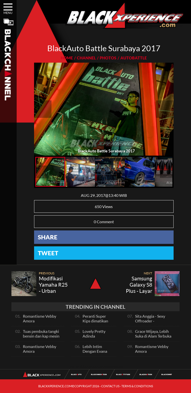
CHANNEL (86, 57)
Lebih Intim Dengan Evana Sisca (95, 351)
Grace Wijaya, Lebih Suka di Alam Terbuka (153, 333)
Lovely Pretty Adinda (94, 333)
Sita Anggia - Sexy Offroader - (150, 318)
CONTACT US (110, 386)
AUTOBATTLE (133, 57)
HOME (67, 57)
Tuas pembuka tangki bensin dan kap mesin (41, 333)
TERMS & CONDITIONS (137, 386)
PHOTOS (108, 57)
